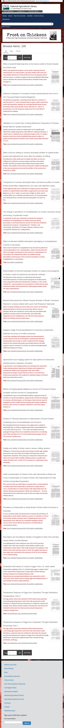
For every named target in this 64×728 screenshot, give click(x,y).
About (10, 16)
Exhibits (30, 16)
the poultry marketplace (35, 85)
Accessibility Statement (12, 676)
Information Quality (11, 691)
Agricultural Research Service (14, 699)
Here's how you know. (41, 1)
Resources (6, 19)
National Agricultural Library (23, 6)
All (6, 51)
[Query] (27, 24)
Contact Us (21, 11)
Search (18, 51)
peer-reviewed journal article (16, 85)
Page (10, 57)
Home (5, 16)
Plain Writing (8, 668)
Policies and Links (10, 665)
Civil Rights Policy (10, 688)
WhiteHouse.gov (9, 711)
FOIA (6, 672)
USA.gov (7, 707)
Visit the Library (33, 11)
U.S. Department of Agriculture (20, 8)
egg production (12, 613)
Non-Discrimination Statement (14, 684)
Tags (11, 51)
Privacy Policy (9, 680)
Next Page (27, 57)
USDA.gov (7, 703)
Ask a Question (8, 11)
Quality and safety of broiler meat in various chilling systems (26, 448)
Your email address (10, 718)
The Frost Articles (20, 16)
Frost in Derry (39, 16)
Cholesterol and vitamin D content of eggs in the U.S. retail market (29, 566)
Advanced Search (5, 26)
